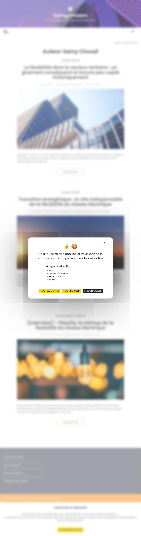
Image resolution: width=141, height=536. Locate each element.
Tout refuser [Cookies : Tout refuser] (71, 290)
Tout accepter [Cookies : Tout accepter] (49, 290)
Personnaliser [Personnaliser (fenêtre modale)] (93, 290)
